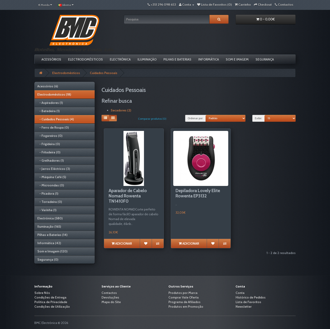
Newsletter (244, 306)
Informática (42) (49, 243)
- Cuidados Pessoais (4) (55, 119)
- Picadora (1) (47, 193)
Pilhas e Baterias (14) (52, 235)
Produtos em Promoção (185, 306)
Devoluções (110, 297)
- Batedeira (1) (48, 111)
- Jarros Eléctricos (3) (53, 169)
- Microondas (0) (50, 185)
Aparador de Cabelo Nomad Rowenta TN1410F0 (128, 196)
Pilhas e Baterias (177, 59)
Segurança (265, 59)
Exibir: (258, 118)
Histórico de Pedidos (251, 297)
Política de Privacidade (50, 302)
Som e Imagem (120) (52, 251)
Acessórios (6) (47, 86)
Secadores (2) (121, 110)
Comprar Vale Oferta (183, 297)
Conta (240, 293)
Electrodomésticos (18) (54, 94)
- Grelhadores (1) (50, 160)
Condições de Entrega (50, 297)
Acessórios (51, 59)
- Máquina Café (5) (51, 177)
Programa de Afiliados (184, 302)
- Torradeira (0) (49, 202)
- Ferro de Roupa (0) (53, 127)
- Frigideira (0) (48, 144)
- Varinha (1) (46, 210)
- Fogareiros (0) (49, 136)
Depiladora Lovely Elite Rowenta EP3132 (198, 193)
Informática (208, 59)
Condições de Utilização (52, 306)
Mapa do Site (111, 302)
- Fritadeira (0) (48, 152)
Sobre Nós (42, 293)
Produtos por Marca (183, 293)
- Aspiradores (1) (50, 103)
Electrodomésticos (85, 59)
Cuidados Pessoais (103, 73)
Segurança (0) (47, 259)
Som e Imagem (237, 59)
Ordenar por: (195, 118)
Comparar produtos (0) (152, 118)
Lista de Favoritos (248, 302)
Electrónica (120, 59)
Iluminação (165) (49, 226)
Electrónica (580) (50, 218)
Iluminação (147, 59)
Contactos (109, 293)
